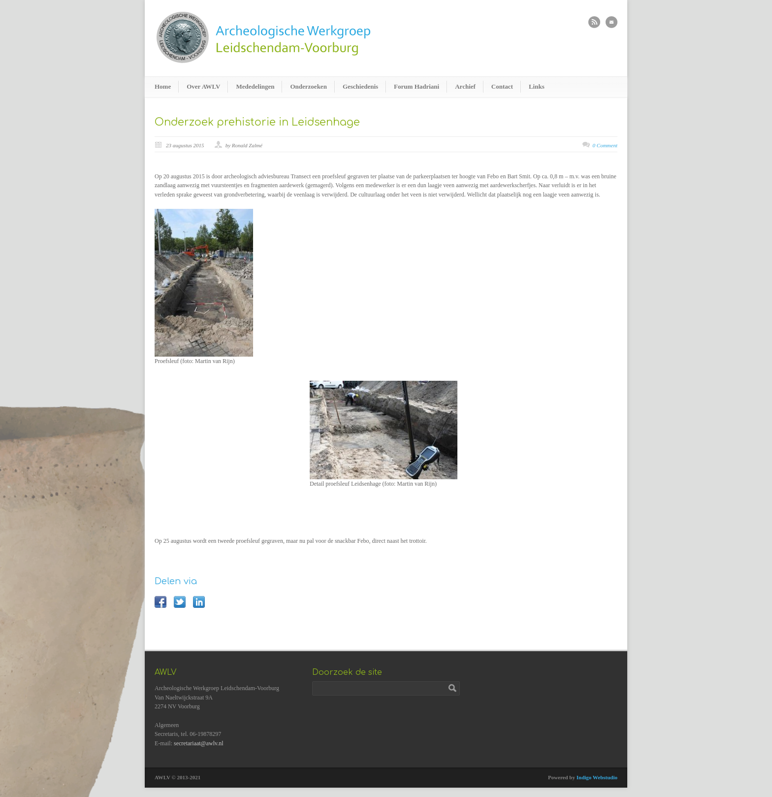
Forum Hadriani (416, 86)
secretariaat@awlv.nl (199, 743)
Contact (502, 86)
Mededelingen (255, 86)
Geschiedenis (360, 86)
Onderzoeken (308, 86)
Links (537, 86)
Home (163, 86)
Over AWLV (203, 86)
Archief (465, 86)
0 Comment (605, 145)
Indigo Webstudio (597, 777)
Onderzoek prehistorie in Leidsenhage (257, 122)
